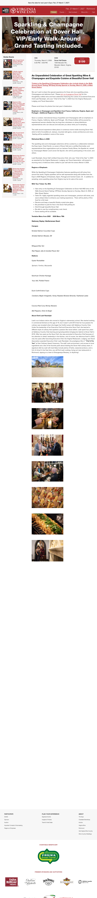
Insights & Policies (47, 819)
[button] (83, 60)
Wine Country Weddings (85, 834)
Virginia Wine (82, 825)
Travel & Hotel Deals (47, 822)
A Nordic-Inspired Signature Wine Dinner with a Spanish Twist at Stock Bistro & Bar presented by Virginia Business (19, 76)
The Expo (81, 817)
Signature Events (46, 817)
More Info (85, 12)
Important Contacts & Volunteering (13, 825)
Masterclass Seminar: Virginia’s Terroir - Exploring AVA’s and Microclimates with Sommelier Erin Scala (19, 158)
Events (63, 12)
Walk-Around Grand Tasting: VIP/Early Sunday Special (18, 61)
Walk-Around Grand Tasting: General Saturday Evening (18, 134)
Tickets (53, 12)
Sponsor (6, 819)
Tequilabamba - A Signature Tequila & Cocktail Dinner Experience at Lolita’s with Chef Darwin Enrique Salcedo (19, 121)
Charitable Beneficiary (84, 819)
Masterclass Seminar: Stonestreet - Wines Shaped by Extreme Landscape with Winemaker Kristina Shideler (19, 188)
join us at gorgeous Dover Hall (71, 94)
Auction (6, 822)
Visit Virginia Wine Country (86, 831)
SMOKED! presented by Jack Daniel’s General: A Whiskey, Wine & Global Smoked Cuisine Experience (19, 91)
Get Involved (74, 12)
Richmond (81, 828)
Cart (93, 12)
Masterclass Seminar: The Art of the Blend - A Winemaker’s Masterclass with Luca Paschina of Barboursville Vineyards (19, 173)
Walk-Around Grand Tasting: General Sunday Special (18, 145)
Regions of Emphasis (10, 828)
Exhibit (6, 817)
